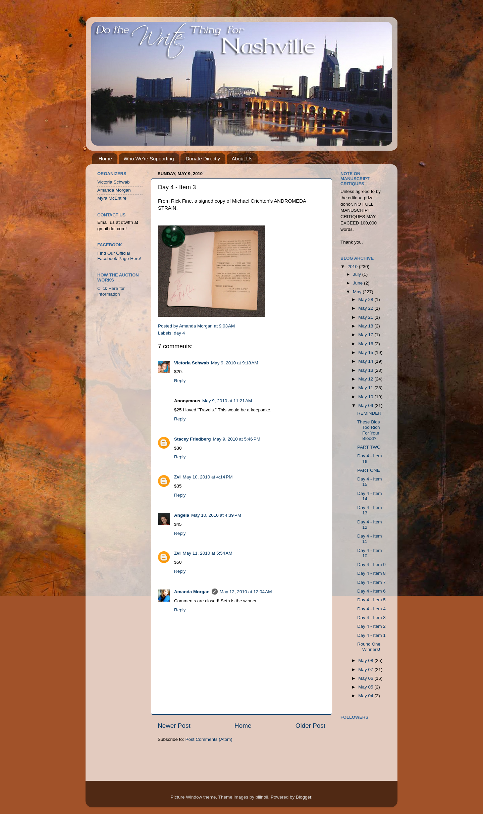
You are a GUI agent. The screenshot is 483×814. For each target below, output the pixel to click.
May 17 (366, 334)
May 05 (366, 687)
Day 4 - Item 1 (371, 635)
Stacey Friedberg (192, 439)
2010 (353, 266)
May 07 (366, 669)
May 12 (366, 378)
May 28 (366, 299)
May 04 (366, 695)
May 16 (366, 343)
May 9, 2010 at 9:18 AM (234, 362)
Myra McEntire (111, 198)
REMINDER (369, 413)
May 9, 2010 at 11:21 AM (227, 400)
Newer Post (174, 725)
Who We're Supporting (149, 158)
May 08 (366, 660)
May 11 (366, 387)
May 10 (366, 396)
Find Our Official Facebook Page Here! (119, 256)
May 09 (366, 405)
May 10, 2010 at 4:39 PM (216, 515)
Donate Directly (202, 158)
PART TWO (369, 447)
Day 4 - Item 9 (371, 564)
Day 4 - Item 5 (371, 599)
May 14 (366, 361)
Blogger (303, 797)
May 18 (366, 325)
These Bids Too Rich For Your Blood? (368, 430)
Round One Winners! (368, 647)
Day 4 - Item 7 (371, 582)
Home (105, 158)
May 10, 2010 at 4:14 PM (208, 476)
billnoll (262, 797)
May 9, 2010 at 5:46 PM (236, 439)
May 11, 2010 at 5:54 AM (207, 553)
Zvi (177, 476)
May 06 (366, 678)
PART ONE (368, 470)
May (358, 291)
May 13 (366, 370)
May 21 (366, 317)
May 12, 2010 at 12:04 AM (246, 591)
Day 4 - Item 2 (371, 626)
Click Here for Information (111, 291)
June (358, 283)
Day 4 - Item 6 (371, 591)
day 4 (179, 333)
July (357, 274)
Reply (180, 380)
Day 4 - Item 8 (371, 573)
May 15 (366, 352)
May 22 (366, 308)
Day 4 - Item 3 (371, 617)
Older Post (310, 725)
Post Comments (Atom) (208, 739)
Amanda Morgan (192, 591)
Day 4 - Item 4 (371, 608)
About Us (242, 158)
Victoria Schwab (191, 362)
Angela (181, 515)
